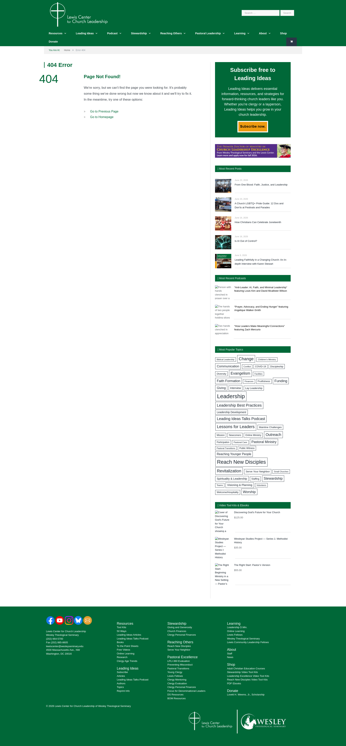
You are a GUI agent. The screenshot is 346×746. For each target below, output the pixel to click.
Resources (56, 33)
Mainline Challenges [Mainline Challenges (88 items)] (270, 427)
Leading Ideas (85, 33)
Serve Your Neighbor (178, 649)
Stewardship (139, 33)
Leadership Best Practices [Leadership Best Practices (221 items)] (239, 405)
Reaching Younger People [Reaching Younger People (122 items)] (234, 454)
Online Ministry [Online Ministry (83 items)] (253, 435)
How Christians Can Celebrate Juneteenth (258, 222)
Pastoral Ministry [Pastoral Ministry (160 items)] (263, 442)
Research (122, 657)
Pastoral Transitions (178, 668)
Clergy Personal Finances (181, 634)
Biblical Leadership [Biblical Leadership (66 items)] (225, 359)
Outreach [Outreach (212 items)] (273, 434)
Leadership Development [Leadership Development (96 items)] (231, 412)
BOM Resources (176, 698)
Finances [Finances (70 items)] (249, 381)
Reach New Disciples (179, 646)
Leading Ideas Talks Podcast (132, 638)
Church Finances (176, 631)
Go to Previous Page (104, 111)
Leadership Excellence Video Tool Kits (248, 676)
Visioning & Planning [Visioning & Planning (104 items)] (239, 485)
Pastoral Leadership (208, 33)
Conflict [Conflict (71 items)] (247, 366)
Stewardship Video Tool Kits (242, 672)
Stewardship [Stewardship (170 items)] (273, 478)
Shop (283, 33)
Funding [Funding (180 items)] (280, 381)
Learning (239, 33)
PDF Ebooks (234, 683)
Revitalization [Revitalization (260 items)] (229, 471)
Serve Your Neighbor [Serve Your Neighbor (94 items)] (258, 471)
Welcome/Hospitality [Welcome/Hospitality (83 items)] (228, 492)
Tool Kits (121, 627)
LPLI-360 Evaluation (178, 661)
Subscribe (122, 672)
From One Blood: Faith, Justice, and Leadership (261, 184)
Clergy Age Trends (127, 661)
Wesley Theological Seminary (62, 635)
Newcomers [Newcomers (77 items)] (235, 435)
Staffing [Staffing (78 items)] (255, 479)
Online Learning (125, 653)
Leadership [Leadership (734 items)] (231, 396)
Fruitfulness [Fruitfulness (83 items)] (264, 381)
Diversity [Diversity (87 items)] (221, 373)
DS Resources (175, 694)
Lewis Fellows (175, 676)
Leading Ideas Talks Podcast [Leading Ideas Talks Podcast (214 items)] (241, 419)
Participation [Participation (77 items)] (223, 442)
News (230, 657)
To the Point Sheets (127, 646)
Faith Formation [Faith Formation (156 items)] (228, 381)
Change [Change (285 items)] (246, 358)
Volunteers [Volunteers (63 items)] (261, 485)
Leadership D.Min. (237, 627)
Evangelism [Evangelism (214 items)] (240, 373)
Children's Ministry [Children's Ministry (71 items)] (267, 359)
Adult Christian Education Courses (246, 668)
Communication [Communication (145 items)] (228, 366)
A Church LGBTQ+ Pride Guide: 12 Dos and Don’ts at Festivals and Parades (259, 205)
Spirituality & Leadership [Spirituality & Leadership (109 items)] (232, 478)
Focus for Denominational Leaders (186, 690)
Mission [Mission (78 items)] (221, 435)
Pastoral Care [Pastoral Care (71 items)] (240, 442)
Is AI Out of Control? (246, 241)
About (263, 33)
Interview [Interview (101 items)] (235, 388)
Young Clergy (174, 672)
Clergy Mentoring (176, 679)
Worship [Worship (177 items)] (249, 492)
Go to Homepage (102, 117)
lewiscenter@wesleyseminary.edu (64, 646)
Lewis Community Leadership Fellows (248, 642)
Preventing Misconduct (180, 664)
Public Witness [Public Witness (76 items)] (246, 448)
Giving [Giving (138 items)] (221, 388)
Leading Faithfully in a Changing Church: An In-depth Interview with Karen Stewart (261, 261)
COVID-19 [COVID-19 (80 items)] (260, 366)
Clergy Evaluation (177, 683)
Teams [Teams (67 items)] (220, 485)
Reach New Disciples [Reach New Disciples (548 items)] (241, 462)
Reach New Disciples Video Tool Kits (247, 679)
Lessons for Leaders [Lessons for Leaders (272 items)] (236, 426)
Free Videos (123, 649)
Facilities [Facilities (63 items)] (258, 374)
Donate (53, 41)
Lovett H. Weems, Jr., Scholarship (246, 694)
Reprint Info (123, 690)
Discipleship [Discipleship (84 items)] (276, 366)
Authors (121, 683)
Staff (229, 653)
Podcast (112, 33)
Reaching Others (171, 33)
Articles (121, 676)
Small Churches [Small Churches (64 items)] (281, 471)
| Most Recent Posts (230, 168)
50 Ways (121, 631)
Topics (120, 687)
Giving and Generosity (179, 627)
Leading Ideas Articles (129, 634)
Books (120, 642)
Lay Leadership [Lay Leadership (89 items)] (254, 388)
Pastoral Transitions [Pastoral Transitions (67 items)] (226, 448)
